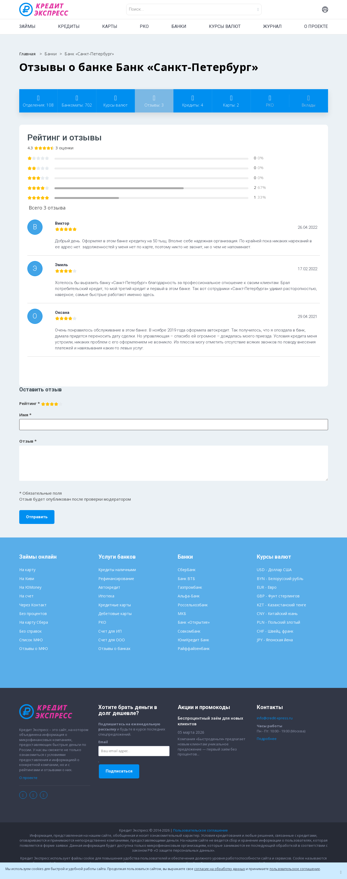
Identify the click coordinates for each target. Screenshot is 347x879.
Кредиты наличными (117, 569)
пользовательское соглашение (295, 869)
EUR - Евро (267, 587)
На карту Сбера (33, 622)
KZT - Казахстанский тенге (281, 604)
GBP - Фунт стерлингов (278, 595)
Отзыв (28, 441)
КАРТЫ (109, 26)
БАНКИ (178, 26)
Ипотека (106, 595)
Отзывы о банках (114, 648)
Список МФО (31, 639)
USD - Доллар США (274, 569)
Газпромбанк (190, 587)
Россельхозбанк (193, 604)
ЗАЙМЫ (27, 26)
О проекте (28, 777)
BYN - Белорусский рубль (280, 578)
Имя (25, 414)
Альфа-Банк (189, 595)
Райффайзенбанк (194, 648)
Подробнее (267, 738)
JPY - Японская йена (275, 639)
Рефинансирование (116, 578)
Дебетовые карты (115, 613)
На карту (27, 569)
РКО (144, 26)
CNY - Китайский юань (277, 613)
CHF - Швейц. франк (275, 631)
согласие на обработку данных (219, 869)
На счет (26, 595)
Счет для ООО (111, 639)
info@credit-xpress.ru (275, 718)
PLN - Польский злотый (278, 622)
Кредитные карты (114, 604)
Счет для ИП (110, 631)
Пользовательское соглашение (200, 830)
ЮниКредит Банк (193, 639)
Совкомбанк (189, 631)
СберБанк (187, 569)
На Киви (26, 578)
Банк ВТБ (186, 578)
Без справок (30, 631)
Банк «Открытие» (194, 622)
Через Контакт (33, 604)
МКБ (182, 613)
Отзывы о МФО (33, 648)
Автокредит (109, 587)
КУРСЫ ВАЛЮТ (225, 26)
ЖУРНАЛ (272, 26)
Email (103, 741)
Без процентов (33, 613)
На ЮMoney (30, 587)
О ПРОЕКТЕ (316, 26)
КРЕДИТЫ (69, 26)
